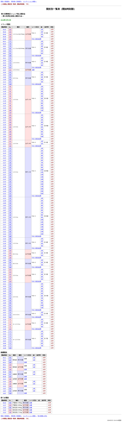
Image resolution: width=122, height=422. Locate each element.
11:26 (4, 89)
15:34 (4, 322)
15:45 (4, 331)
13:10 (4, 215)
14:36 (4, 288)
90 (10, 86)
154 (10, 386)
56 (10, 293)
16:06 (4, 343)
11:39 (4, 103)
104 (10, 122)
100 (10, 110)
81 (10, 51)
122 (10, 29)
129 (10, 383)
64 (10, 74)
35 (10, 205)
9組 (42, 105)
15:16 (4, 314)
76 (10, 314)
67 (10, 82)
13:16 (4, 222)
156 (10, 393)
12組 (42, 174)
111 (10, 141)
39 (10, 215)
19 (10, 165)
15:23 (4, 410)
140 (10, 139)
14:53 (4, 307)
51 (10, 246)
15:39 (4, 324)
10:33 (4, 62)
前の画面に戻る (42, 416)
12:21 (4, 155)
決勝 (33, 70)
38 (10, 212)
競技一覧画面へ (5, 1)
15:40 (4, 326)
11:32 (4, 96)
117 (10, 279)
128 (10, 381)
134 (10, 367)
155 (10, 348)
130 (10, 412)
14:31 (4, 284)
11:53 (4, 122)
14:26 (4, 276)
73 (10, 62)
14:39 (4, 291)
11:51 (4, 120)
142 (10, 146)
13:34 (4, 241)
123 (10, 32)
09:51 (4, 41)
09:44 (4, 32)
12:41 (4, 179)
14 (10, 153)
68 (10, 260)
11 (10, 326)
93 (10, 93)
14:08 (4, 262)
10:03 (4, 48)
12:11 (4, 143)
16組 (42, 184)
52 (10, 284)
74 (10, 65)
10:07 (4, 53)
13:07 (4, 210)
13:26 (4, 238)
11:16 (4, 86)
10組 (42, 108)
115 (10, 274)
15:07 (4, 388)
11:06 (4, 77)
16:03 (4, 341)
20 (10, 167)
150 (10, 281)
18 (10, 162)
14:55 (4, 312)
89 (10, 402)
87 (10, 374)
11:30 (4, 93)
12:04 (4, 136)
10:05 (4, 51)
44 (10, 227)
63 (10, 72)
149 (10, 267)
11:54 (4, 124)
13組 (42, 177)
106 (10, 127)
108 (10, 131)
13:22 (4, 231)
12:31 (4, 167)
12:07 (4, 141)
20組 (42, 193)
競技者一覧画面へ (16, 1)
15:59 (4, 338)
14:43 (4, 295)
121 (10, 70)
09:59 (4, 43)
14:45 (4, 298)
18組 (42, 188)
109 (10, 134)
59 (10, 300)
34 (10, 203)
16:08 (4, 345)
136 (10, 55)
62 (10, 307)
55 (10, 291)
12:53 (4, 198)
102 (10, 117)
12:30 (4, 165)
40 (10, 217)
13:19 (4, 227)
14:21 (4, 272)
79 (10, 46)
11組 (42, 110)
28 (10, 186)
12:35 (4, 172)
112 (10, 143)
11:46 (4, 115)
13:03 (4, 205)
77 (10, 41)
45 (10, 229)
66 (10, 79)
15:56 (4, 336)
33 (10, 200)
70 (10, 265)
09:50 (4, 402)
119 (10, 253)
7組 (42, 100)
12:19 (4, 153)
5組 (42, 51)
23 (10, 174)
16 (10, 158)
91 (10, 89)
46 (10, 231)
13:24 (4, 234)
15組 (42, 181)
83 (10, 388)
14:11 (4, 265)
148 (10, 257)
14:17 (4, 269)
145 (10, 362)
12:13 (4, 148)
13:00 (4, 203)
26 (10, 181)
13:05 (4, 207)
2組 (42, 32)
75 (10, 312)
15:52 (4, 333)
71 (10, 58)
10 (10, 324)
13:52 (4, 253)
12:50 (4, 191)
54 (10, 288)
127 (10, 360)
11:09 (4, 79)
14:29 (4, 279)
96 (10, 101)
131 (10, 410)
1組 (42, 29)
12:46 (4, 186)
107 (10, 129)
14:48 (4, 303)
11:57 (4, 405)
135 (10, 39)
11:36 (4, 101)
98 (10, 105)
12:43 (4, 181)
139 (10, 112)
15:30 (4, 319)
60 (10, 303)
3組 (42, 34)
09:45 (4, 29)
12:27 (4, 162)
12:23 (4, 158)
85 (10, 357)
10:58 (4, 72)
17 (10, 160)
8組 (42, 103)
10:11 (4, 58)
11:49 (4, 117)
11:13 (4, 82)
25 (10, 179)
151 (10, 310)
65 (10, 77)
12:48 (4, 188)
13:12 (4, 217)
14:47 (4, 300)
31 (10, 193)
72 (10, 60)
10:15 (4, 379)
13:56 (4, 255)
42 (10, 222)
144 (10, 369)
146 (10, 236)
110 (10, 136)
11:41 (4, 105)
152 (10, 317)
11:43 (4, 108)
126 (10, 379)
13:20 (4, 407)
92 (10, 91)
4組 (42, 36)
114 (10, 272)
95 (10, 98)
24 (10, 177)
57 (10, 295)
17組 (42, 186)
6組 (42, 53)
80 (10, 48)
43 (10, 224)
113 (10, 269)
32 (10, 198)
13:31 (4, 381)
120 (10, 255)
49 (10, 241)
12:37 (4, 174)
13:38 (4, 246)
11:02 (4, 74)
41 (10, 219)
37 (10, 210)
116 (10, 276)
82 (10, 53)
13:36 (4, 243)
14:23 (4, 274)
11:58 (4, 129)
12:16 (4, 150)
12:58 (4, 200)
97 (10, 103)
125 (10, 36)
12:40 (4, 177)
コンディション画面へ (30, 1)
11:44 (4, 110)
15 (10, 155)
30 (10, 191)
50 (10, 243)
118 (10, 250)
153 (10, 329)
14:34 (4, 286)
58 (10, 298)
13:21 (4, 229)
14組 (42, 179)
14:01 (4, 260)
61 (10, 305)
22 (10, 172)
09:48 (4, 36)
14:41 (4, 293)
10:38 (4, 65)
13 (10, 150)
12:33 (4, 169)
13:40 (4, 250)
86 (10, 372)
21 (10, 169)
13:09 (4, 212)
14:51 (4, 305)
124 (10, 34)
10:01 (4, 46)
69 (10, 262)
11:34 (4, 98)
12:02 (4, 134)
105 (10, 124)
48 (10, 238)
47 (10, 234)
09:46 (4, 34)
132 (10, 405)
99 (10, 108)
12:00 (4, 131)
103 (10, 120)
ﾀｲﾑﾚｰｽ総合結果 (36, 39)
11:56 (4, 127)
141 (10, 376)
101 (10, 115)
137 (10, 67)
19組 (42, 191)
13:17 (4, 224)
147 (10, 248)
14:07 (4, 391)
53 (10, 286)
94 (10, 96)
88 (10, 407)
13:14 (4, 219)
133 (10, 364)
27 (10, 184)
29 (10, 188)
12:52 (4, 193)
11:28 (4, 91)
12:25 (4, 160)
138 (10, 84)
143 (10, 196)
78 (10, 43)
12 (10, 148)
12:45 (4, 184)
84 (10, 391)
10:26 (4, 60)
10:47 (4, 70)
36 (10, 207)
